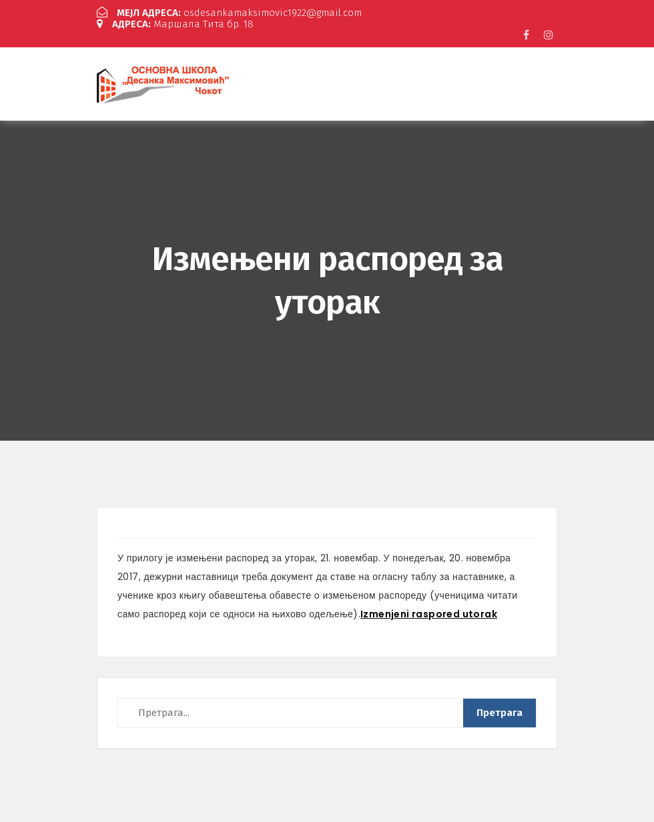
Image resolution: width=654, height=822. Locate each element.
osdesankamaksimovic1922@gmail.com (229, 13)
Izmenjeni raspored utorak (428, 614)
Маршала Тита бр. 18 (175, 24)
